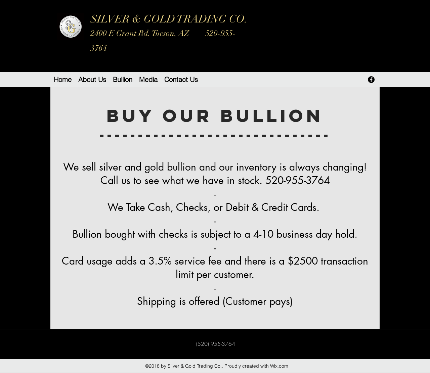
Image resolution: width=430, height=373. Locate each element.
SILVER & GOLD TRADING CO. (169, 32)
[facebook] (371, 79)
